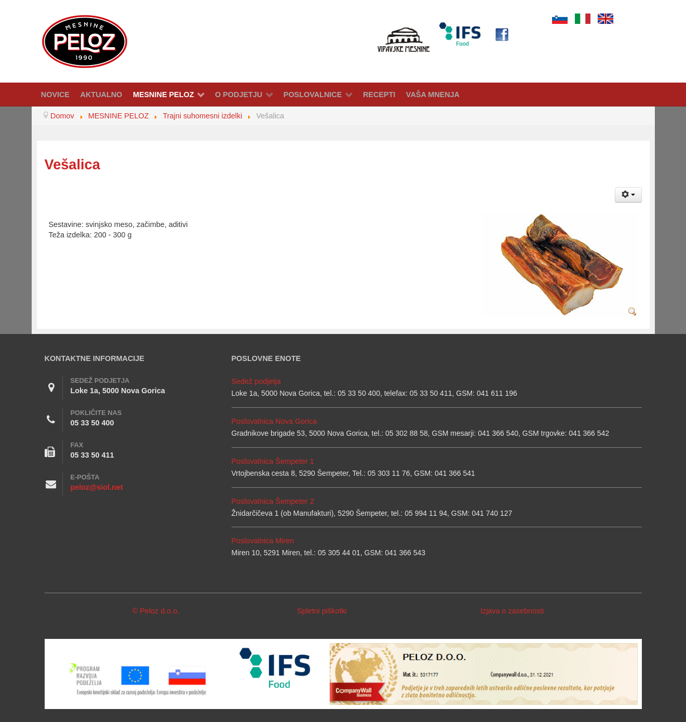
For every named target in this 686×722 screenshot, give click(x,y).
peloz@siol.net (97, 487)
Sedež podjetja (256, 381)
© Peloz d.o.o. (156, 611)
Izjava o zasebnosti (512, 611)
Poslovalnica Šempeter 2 (273, 501)
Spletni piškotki (322, 611)
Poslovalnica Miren (263, 541)
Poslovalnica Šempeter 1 (273, 461)
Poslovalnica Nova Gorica (274, 421)
